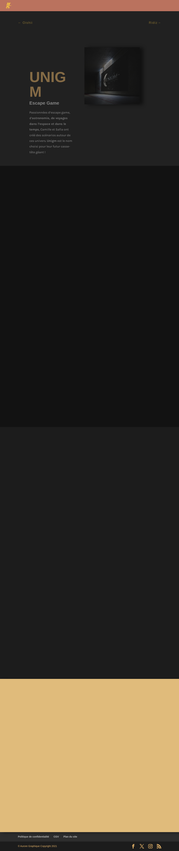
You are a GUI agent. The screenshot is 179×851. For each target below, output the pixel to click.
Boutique (166, 5)
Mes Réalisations (107, 5)
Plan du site (70, 836)
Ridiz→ (155, 22)
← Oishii (25, 22)
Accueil (56, 5)
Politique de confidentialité (33, 836)
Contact (135, 5)
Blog (150, 5)
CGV (56, 836)
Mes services (77, 5)
